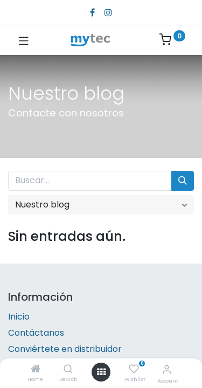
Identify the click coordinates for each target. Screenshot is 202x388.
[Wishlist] (133, 369)
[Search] (68, 369)
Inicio (19, 316)
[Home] (35, 369)
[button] (101, 204)
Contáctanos (36, 333)
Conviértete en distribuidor (65, 349)
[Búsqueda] (182, 180)
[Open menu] (101, 371)
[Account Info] (167, 369)
